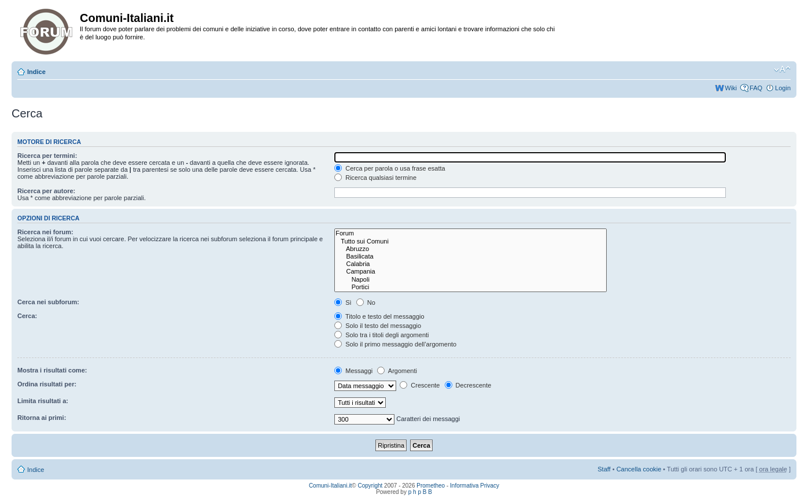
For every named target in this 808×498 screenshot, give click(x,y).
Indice (36, 71)
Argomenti (397, 370)
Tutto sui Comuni (470, 241)
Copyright (370, 485)
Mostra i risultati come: (52, 370)
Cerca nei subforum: (48, 301)
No (365, 302)
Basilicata (470, 256)
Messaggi (353, 370)
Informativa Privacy (474, 485)
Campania (470, 271)
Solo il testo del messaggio (377, 325)
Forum (470, 233)
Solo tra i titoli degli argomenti (381, 334)
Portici (470, 287)
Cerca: (27, 315)
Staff (603, 469)
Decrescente (468, 385)
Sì (342, 302)
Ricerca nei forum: (45, 231)
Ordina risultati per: (46, 384)
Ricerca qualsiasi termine (375, 177)
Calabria (470, 264)
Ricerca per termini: (47, 155)
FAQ (756, 87)
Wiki (731, 87)
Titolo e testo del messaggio (379, 316)
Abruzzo (470, 249)
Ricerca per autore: (46, 190)
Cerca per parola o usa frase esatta (389, 168)
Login (783, 87)
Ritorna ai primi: (41, 417)
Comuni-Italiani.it (330, 485)
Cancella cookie (639, 469)
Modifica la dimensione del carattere (782, 69)
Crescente (420, 385)
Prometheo (430, 485)
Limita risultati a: (42, 400)
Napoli (470, 279)
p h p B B (420, 492)
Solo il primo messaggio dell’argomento (395, 344)
